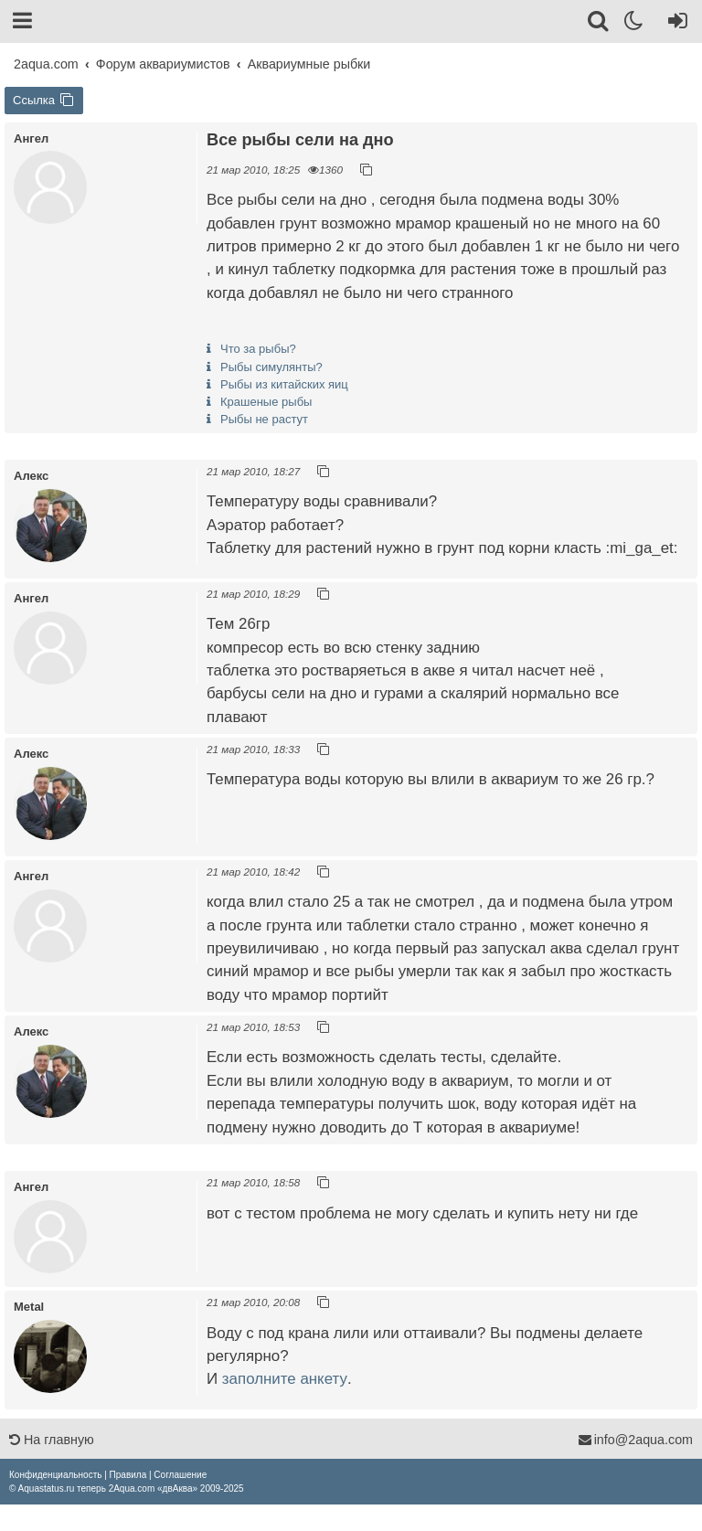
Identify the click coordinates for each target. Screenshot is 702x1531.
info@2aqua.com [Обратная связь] (635, 1439)
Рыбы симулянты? (271, 367)
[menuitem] (55, 1475)
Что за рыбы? (258, 349)
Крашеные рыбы (266, 402)
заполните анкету (284, 1378)
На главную (51, 1439)
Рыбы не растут (264, 419)
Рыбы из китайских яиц (284, 384)
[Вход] (674, 23)
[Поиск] (599, 23)
